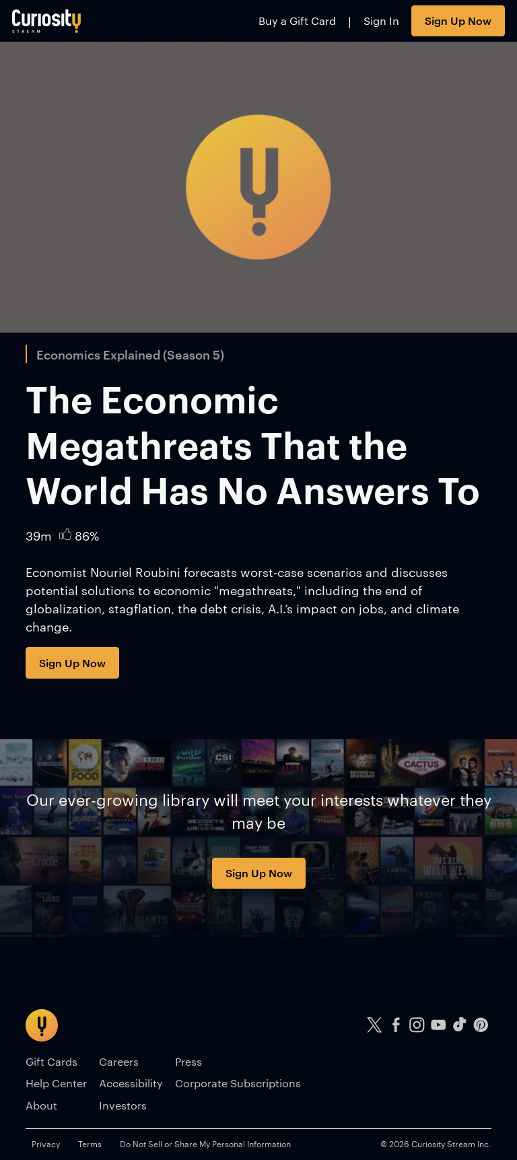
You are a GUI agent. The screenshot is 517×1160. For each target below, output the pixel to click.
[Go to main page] (46, 21)
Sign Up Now (458, 20)
